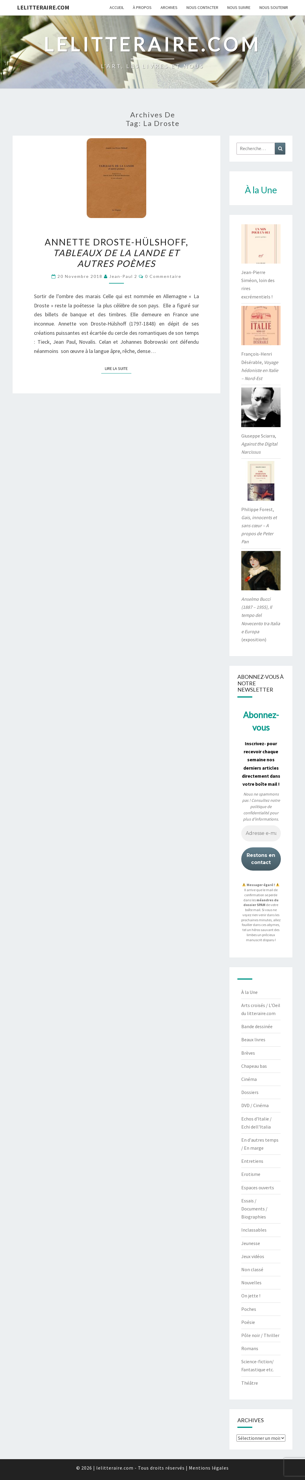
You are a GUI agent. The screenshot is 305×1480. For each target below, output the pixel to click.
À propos (142, 7)
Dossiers (250, 1092)
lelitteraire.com (43, 7)
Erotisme (250, 1174)
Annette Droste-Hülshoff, (116, 252)
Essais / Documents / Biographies (254, 1209)
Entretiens (252, 1161)
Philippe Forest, (259, 525)
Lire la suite (118, 368)
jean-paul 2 (123, 276)
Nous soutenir (273, 7)
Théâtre (249, 1383)
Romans (249, 1348)
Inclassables (254, 1230)
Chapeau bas (254, 1066)
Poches (248, 1309)
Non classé (252, 1269)
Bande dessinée (257, 1026)
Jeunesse (250, 1243)
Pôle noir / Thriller (260, 1335)
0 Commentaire (163, 276)
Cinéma (249, 1079)
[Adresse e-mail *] (261, 833)
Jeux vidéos (252, 1256)
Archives (169, 7)
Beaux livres (253, 1039)
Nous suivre (238, 7)
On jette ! (250, 1296)
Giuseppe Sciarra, (259, 444)
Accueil (117, 7)
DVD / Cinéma (255, 1105)
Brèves (248, 1053)
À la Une (249, 992)
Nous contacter (202, 7)
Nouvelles (251, 1283)
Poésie (248, 1322)
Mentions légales (209, 1468)
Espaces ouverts (257, 1187)
